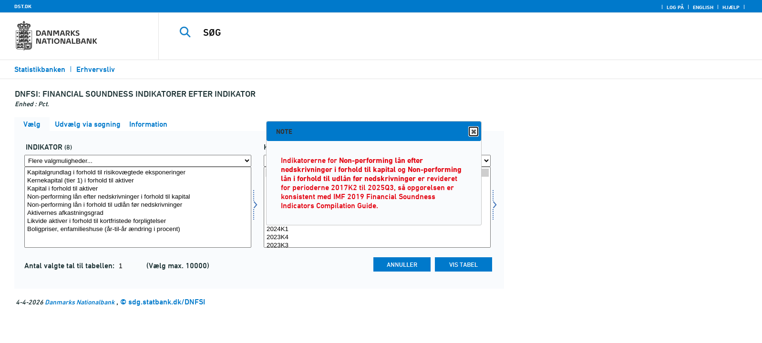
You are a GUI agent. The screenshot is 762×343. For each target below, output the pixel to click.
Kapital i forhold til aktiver (137, 189)
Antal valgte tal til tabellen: (70, 265)
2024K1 (377, 229)
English (703, 7)
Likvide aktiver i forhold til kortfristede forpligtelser (137, 221)
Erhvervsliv (95, 69)
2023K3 (377, 246)
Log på (675, 7)
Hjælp (731, 7)
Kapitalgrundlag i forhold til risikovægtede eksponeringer (137, 173)
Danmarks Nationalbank (79, 302)
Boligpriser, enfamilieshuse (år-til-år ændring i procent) (137, 229)
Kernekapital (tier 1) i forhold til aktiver (137, 181)
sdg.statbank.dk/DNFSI (166, 301)
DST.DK (22, 6)
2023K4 (377, 237)
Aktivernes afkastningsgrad (137, 213)
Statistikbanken (39, 69)
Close (473, 132)
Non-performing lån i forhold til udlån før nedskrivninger (137, 205)
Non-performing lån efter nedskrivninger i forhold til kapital (137, 197)
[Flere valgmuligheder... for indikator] (137, 161)
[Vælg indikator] (137, 207)
